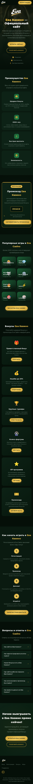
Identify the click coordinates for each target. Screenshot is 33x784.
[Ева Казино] (4, 760)
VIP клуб (16, 480)
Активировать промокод (17, 222)
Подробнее (16, 389)
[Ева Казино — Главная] (3, 2)
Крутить (16, 450)
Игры (23, 764)
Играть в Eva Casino (16, 738)
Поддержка (5, 768)
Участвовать (16, 420)
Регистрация (25, 2)
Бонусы (18, 764)
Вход (3, 764)
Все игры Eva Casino (16, 308)
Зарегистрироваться (16, 612)
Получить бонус (16, 50)
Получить (16, 359)
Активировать (16, 510)
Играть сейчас (16, 44)
